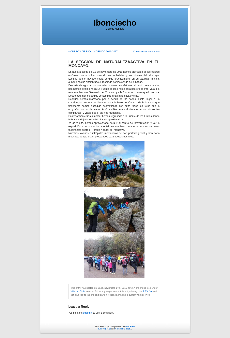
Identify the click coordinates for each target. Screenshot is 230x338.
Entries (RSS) (104, 329)
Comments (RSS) (123, 329)
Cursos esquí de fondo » (146, 51)
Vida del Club (78, 291)
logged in (87, 312)
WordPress (130, 326)
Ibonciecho (115, 22)
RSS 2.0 (147, 291)
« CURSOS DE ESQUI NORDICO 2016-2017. (93, 51)
